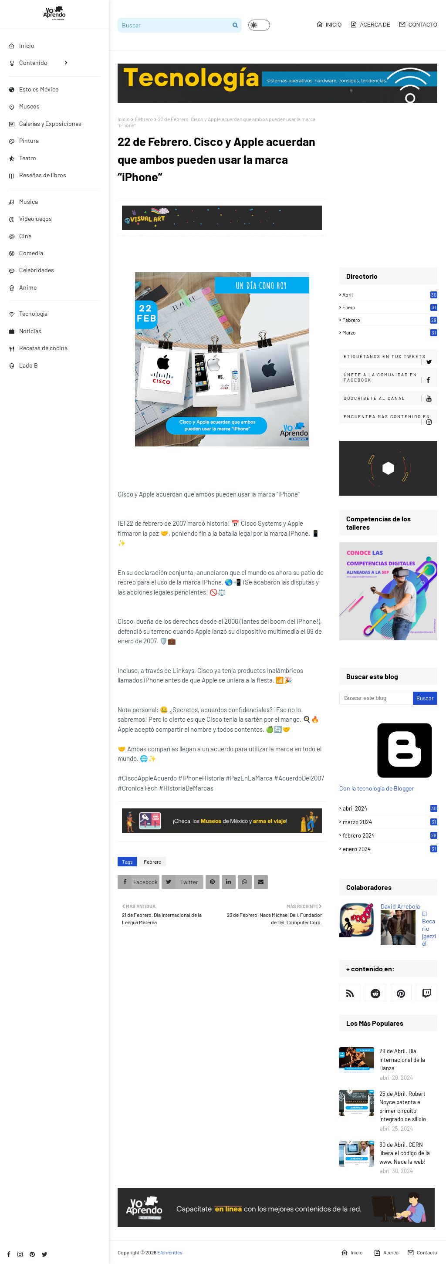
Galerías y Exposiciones (45, 123)
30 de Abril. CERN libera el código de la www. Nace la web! (404, 1153)
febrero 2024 (390, 835)
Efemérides (169, 1252)
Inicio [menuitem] (21, 45)
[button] (259, 25)
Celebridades (31, 270)
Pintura (24, 140)
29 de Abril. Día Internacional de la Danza (402, 1059)
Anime (23, 287)
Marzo (389, 332)
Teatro (22, 158)
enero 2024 (390, 848)
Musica (23, 201)
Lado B (23, 365)
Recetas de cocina (38, 347)
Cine (20, 236)
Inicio (329, 24)
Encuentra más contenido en (390, 418)
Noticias (25, 331)
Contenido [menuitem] (28, 62)
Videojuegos (30, 218)
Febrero (144, 119)
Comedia (26, 253)
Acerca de (370, 24)
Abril (389, 294)
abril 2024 (390, 808)
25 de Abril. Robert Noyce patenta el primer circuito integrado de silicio (402, 1106)
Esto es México (34, 89)
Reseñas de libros (37, 175)
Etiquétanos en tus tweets (390, 358)
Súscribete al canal (390, 398)
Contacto (418, 24)
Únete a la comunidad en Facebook (390, 377)
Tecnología (28, 313)
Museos (24, 106)
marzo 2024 (390, 821)
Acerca (386, 1252)
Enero (389, 307)
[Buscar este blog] (375, 698)
